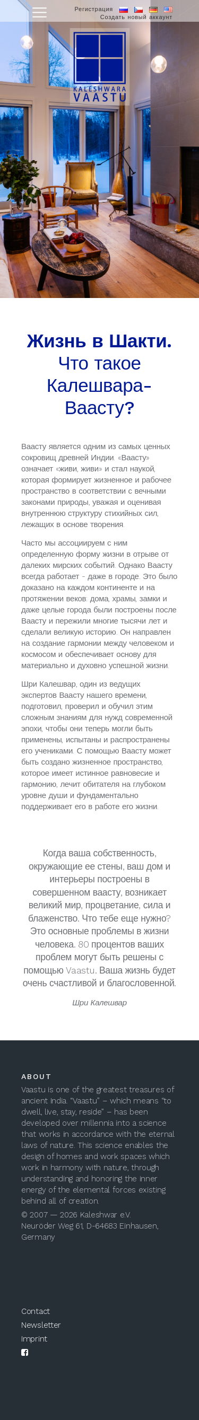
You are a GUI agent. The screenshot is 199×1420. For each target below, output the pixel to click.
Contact (35, 1311)
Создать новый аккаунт (136, 17)
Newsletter (41, 1325)
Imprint (34, 1339)
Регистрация (93, 9)
